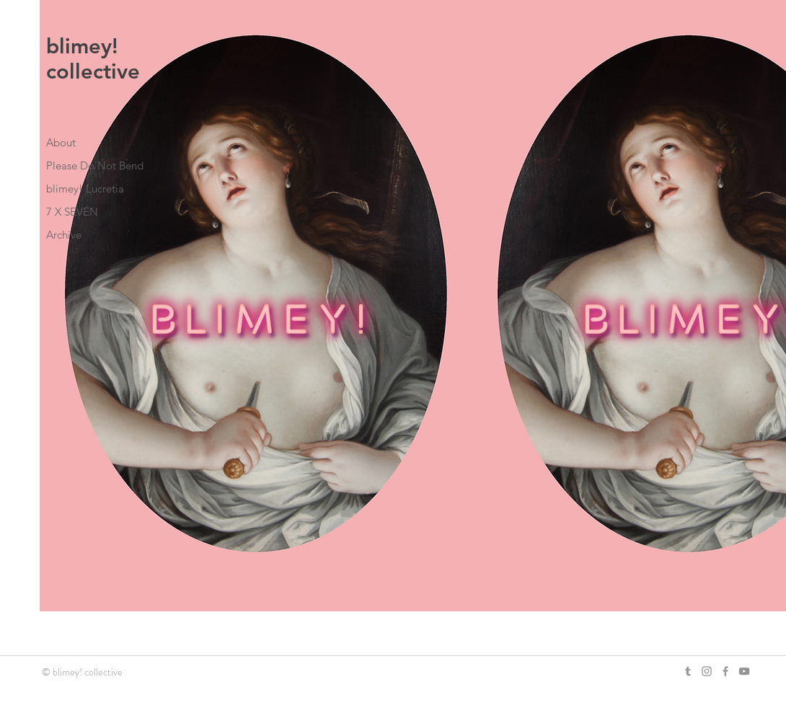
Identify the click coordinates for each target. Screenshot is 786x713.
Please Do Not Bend (94, 165)
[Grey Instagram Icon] (706, 671)
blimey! (82, 45)
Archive (63, 235)
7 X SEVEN (72, 211)
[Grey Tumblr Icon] (687, 671)
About (61, 142)
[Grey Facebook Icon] (725, 671)
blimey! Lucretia (85, 188)
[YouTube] (744, 671)
